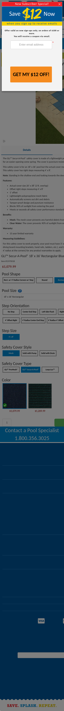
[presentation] (36, 58)
